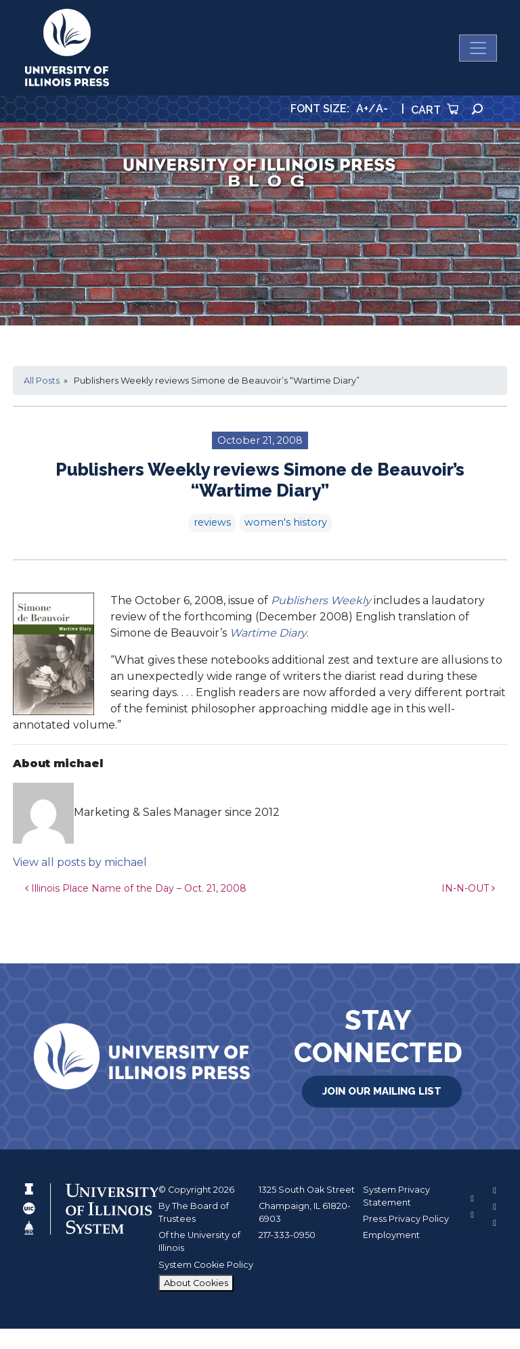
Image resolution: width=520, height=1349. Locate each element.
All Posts (42, 380)
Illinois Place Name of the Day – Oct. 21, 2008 (135, 888)
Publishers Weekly (321, 600)
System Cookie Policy (205, 1265)
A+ (362, 108)
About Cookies (196, 1283)
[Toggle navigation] (478, 48)
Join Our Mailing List (381, 1091)
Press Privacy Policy (406, 1219)
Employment (391, 1235)
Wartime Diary (268, 632)
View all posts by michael (80, 862)
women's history (285, 522)
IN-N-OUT (468, 888)
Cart (434, 110)
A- (382, 108)
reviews (212, 522)
